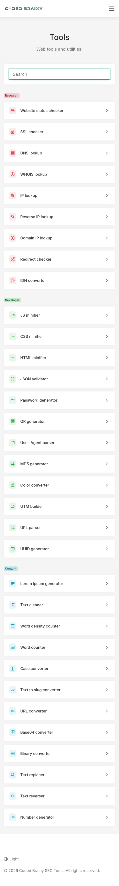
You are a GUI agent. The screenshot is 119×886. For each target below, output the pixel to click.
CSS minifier (31, 336)
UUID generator (34, 548)
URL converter (33, 711)
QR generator (32, 421)
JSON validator (34, 379)
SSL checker (31, 131)
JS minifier (30, 315)
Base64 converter (36, 732)
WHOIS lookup (33, 174)
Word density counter (40, 626)
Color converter (34, 485)
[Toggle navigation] (111, 8)
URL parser (30, 527)
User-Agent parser (37, 442)
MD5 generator (34, 463)
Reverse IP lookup (36, 216)
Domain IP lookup (36, 238)
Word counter (32, 647)
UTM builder (31, 506)
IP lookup (28, 195)
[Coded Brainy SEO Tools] (24, 9)
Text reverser (32, 796)
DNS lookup (31, 153)
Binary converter (35, 753)
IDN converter (33, 280)
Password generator (38, 400)
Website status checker (41, 110)
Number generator (37, 817)
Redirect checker (35, 259)
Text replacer (32, 774)
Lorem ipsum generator (41, 583)
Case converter (34, 668)
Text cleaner (31, 604)
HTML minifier (33, 357)
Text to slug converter (40, 689)
